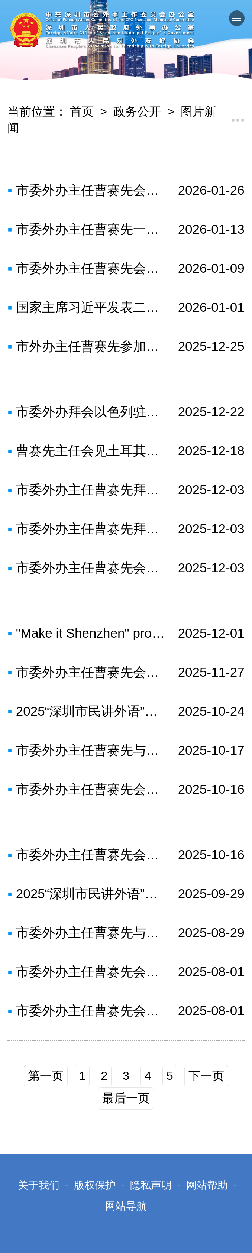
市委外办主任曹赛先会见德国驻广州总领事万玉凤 (90, 672)
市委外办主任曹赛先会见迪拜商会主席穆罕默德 (90, 268)
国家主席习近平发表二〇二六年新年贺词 (90, 307)
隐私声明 (151, 1185)
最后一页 (126, 1098)
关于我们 (38, 1185)
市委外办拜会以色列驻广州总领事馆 (90, 411)
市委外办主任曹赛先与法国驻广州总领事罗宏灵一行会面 (90, 750)
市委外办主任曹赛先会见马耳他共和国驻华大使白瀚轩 (90, 567)
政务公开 (137, 111)
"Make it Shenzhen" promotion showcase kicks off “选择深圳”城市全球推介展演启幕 (90, 633)
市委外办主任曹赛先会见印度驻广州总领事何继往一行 (90, 971)
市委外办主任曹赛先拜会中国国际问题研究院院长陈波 (90, 528)
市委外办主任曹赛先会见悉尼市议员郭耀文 (90, 1010)
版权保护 (95, 1185)
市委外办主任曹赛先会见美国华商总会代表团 (90, 789)
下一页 (206, 1075)
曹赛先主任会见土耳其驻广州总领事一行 (90, 450)
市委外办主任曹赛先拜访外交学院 (90, 489)
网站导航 (126, 1206)
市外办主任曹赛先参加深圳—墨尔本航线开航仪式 (90, 346)
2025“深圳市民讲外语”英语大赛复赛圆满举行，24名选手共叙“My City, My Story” (90, 893)
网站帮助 (207, 1185)
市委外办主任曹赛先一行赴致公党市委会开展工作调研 (90, 229)
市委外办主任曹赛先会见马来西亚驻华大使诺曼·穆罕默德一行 (90, 190)
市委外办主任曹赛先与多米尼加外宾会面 (90, 932)
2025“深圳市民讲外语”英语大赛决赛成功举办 (90, 711)
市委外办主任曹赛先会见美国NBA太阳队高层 (90, 854)
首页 (82, 111)
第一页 (46, 1075)
